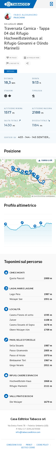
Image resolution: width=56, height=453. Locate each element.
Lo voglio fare (31, 57)
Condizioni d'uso (14, 444)
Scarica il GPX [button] (45, 160)
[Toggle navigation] (51, 4)
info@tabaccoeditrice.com (28, 432)
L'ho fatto (12, 63)
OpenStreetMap (39, 196)
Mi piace (11, 57)
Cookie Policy (42, 444)
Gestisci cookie (28, 447)
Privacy (29, 444)
